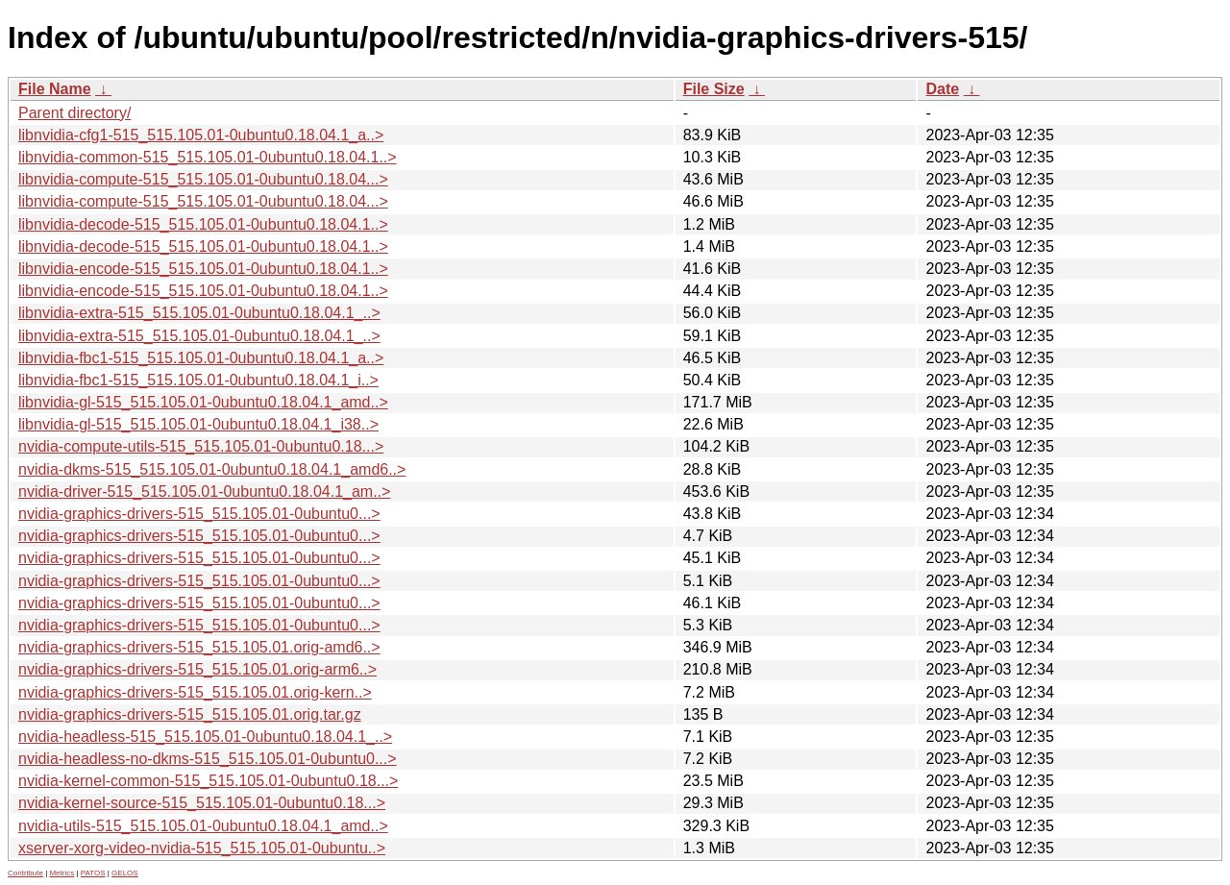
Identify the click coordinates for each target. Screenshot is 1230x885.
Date (942, 89)
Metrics (61, 873)
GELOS (124, 873)
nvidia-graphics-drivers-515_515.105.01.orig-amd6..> (199, 647)
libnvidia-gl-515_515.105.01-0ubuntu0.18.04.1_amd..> (203, 402)
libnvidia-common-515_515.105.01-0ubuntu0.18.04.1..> (207, 157)
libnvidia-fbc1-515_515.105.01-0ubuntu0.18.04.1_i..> (198, 380)
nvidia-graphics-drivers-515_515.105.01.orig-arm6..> (197, 669)
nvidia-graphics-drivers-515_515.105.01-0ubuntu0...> (199, 513)
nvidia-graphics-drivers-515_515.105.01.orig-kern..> (195, 692)
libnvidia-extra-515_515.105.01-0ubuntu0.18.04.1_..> (199, 313)
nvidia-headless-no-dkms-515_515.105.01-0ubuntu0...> (207, 758)
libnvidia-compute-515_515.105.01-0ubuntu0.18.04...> (203, 179)
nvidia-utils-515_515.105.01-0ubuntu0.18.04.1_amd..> (203, 826)
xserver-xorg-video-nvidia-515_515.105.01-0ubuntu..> (201, 848)
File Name (54, 89)
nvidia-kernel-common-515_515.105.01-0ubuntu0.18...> (208, 781)
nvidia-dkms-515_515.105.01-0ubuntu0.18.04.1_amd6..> (212, 469)
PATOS (93, 873)
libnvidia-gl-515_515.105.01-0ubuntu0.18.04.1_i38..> (198, 424)
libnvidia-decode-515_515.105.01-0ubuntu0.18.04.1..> (203, 224)
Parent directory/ (74, 113)
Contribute (25, 873)
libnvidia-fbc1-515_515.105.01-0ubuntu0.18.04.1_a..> (200, 358)
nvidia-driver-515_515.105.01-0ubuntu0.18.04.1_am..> (204, 491)
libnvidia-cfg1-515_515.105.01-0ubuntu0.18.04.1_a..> (200, 135)
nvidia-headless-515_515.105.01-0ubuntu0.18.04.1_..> (205, 736)
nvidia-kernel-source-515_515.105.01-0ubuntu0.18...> (201, 803)
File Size (714, 89)
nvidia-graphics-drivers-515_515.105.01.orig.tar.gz (189, 714)
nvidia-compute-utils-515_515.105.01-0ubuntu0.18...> (200, 446)
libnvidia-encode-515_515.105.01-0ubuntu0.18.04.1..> (203, 268)
